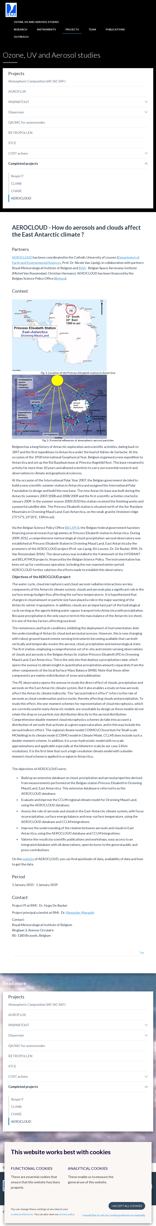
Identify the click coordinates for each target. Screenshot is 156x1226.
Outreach (21, 36)
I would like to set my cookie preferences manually (113, 1215)
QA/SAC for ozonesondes (26, 122)
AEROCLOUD (21, 198)
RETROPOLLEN (20, 133)
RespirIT (17, 176)
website (28, 859)
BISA (82, 268)
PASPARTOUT (18, 102)
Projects (72, 29)
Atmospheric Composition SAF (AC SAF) (36, 81)
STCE (12, 143)
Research (20, 29)
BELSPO (72, 528)
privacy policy (66, 1214)
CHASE (16, 191)
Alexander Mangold (80, 912)
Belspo (60, 278)
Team (92, 29)
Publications (115, 29)
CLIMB (16, 183)
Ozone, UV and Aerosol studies (36, 21)
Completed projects (23, 164)
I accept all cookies (127, 1206)
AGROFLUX (17, 91)
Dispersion (16, 112)
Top (141, 952)
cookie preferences (22, 1214)
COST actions (18, 153)
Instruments (46, 29)
